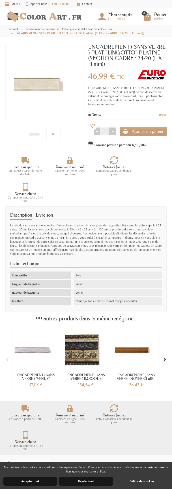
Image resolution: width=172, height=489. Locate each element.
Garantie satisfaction (22, 458)
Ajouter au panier (141, 132)
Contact (84, 4)
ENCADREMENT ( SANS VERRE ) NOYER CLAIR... (136, 351)
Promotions (63, 452)
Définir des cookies (141, 481)
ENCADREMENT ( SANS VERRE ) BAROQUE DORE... (86, 352)
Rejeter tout (86, 481)
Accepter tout (30, 481)
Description (21, 189)
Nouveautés (63, 458)
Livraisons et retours (22, 452)
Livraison (44, 189)
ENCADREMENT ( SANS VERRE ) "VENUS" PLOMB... (36, 352)
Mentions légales (108, 452)
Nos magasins (107, 458)
